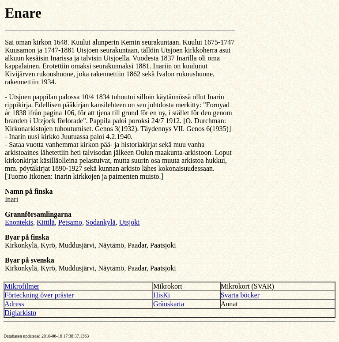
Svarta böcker (240, 295)
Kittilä (46, 222)
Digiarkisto (20, 312)
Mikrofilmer (21, 286)
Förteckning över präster (39, 295)
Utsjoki (129, 222)
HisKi (161, 295)
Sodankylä (101, 222)
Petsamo (70, 222)
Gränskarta (168, 304)
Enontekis (19, 222)
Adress (14, 304)
